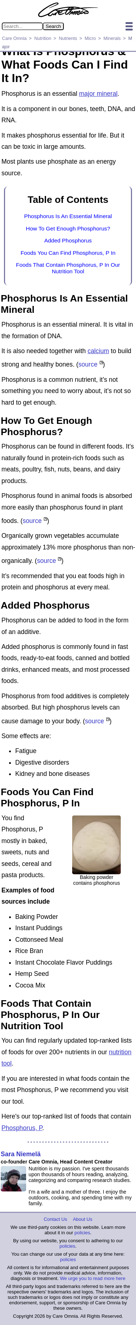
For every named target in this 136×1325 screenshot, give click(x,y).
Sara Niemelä (21, 1154)
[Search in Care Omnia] (22, 26)
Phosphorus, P (21, 1128)
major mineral (98, 93)
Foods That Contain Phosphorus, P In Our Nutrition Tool (68, 268)
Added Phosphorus (68, 240)
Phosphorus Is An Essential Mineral (68, 216)
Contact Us (55, 1219)
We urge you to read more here (92, 1278)
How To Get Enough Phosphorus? (68, 228)
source (88, 364)
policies (82, 1232)
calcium (98, 351)
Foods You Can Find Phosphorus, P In (68, 253)
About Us (82, 1219)
